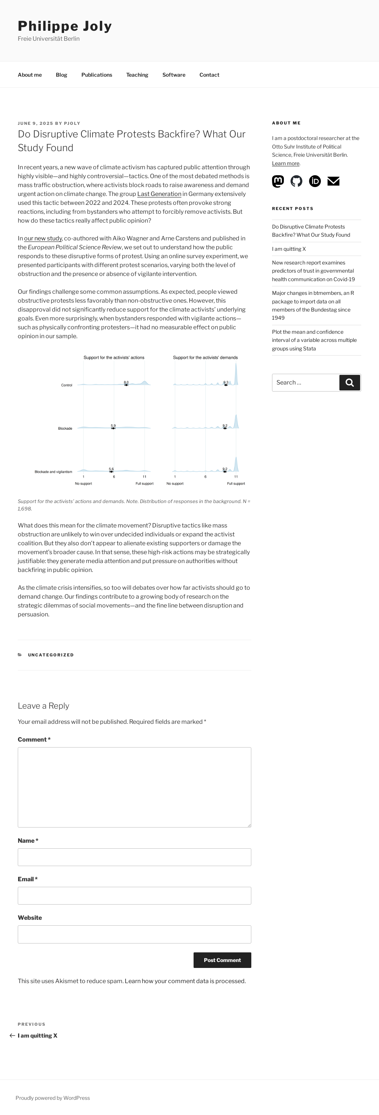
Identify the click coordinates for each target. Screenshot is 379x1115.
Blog (61, 74)
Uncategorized (51, 655)
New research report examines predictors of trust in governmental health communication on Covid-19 (313, 270)
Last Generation (159, 193)
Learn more (285, 163)
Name (28, 840)
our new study (43, 238)
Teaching (137, 74)
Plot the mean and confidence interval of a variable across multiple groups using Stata (314, 340)
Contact (209, 74)
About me (30, 74)
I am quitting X (289, 249)
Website (30, 917)
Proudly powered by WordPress (53, 1098)
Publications (96, 74)
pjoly (72, 123)
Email (28, 879)
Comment (34, 739)
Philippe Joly (65, 26)
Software (173, 74)
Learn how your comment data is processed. (185, 981)
